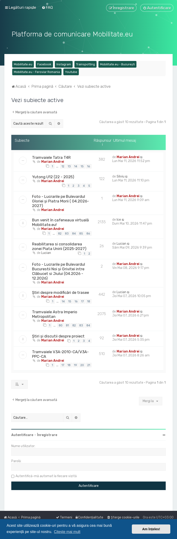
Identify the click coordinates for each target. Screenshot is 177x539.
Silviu (120, 176)
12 (63, 165)
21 (88, 364)
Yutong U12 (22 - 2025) (53, 176)
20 (82, 364)
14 (75, 165)
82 (60, 233)
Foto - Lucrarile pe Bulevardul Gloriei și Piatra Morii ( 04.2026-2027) (60, 200)
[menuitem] (47, 7)
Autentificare (22, 435)
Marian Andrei (52, 161)
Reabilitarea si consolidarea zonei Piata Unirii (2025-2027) (59, 245)
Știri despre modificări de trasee (60, 291)
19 (75, 364)
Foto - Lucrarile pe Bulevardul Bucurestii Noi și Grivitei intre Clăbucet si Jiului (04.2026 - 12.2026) (58, 270)
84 (74, 233)
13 (69, 165)
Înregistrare (47, 435)
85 (81, 233)
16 (88, 165)
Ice (119, 219)
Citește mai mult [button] (67, 532)
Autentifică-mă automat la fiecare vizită (46, 476)
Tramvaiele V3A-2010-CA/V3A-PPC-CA (60, 353)
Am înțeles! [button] (151, 529)
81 (67, 324)
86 (88, 233)
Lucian (46, 252)
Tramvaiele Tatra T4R (51, 156)
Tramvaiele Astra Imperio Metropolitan (54, 313)
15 (82, 165)
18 (88, 300)
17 (82, 300)
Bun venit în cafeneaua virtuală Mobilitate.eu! (60, 221)
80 (60, 324)
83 (67, 233)
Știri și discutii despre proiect (58, 335)
